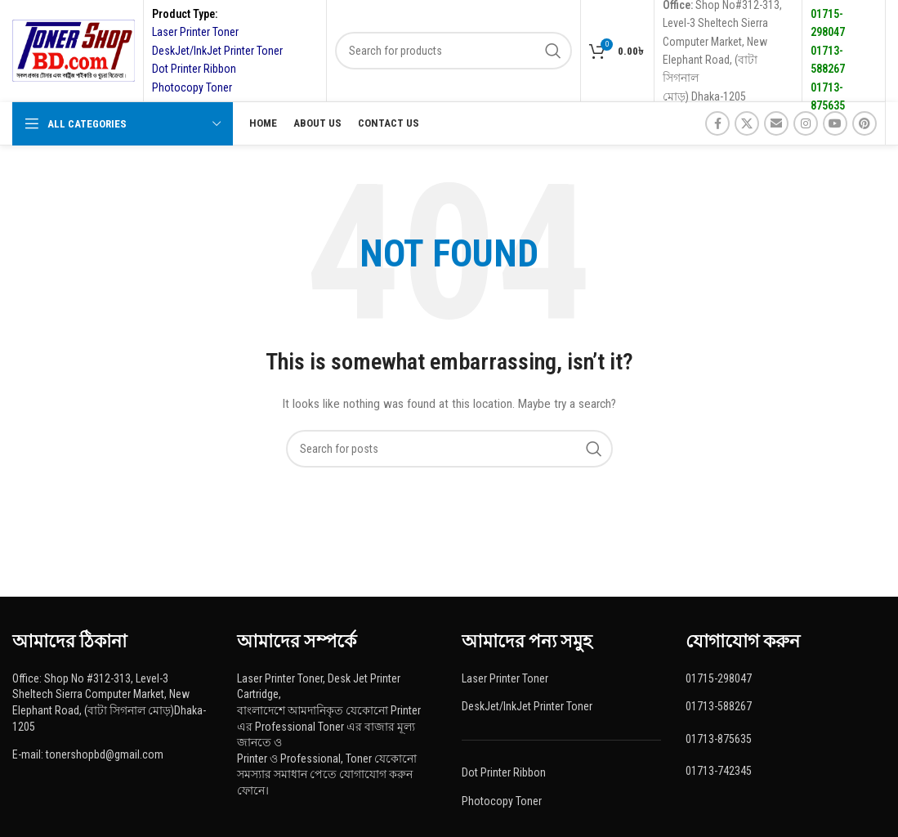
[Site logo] (73, 49)
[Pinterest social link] (864, 123)
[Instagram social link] (805, 123)
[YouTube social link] (835, 123)
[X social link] (747, 123)
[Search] (453, 50)
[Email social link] (776, 123)
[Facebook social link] (717, 123)
